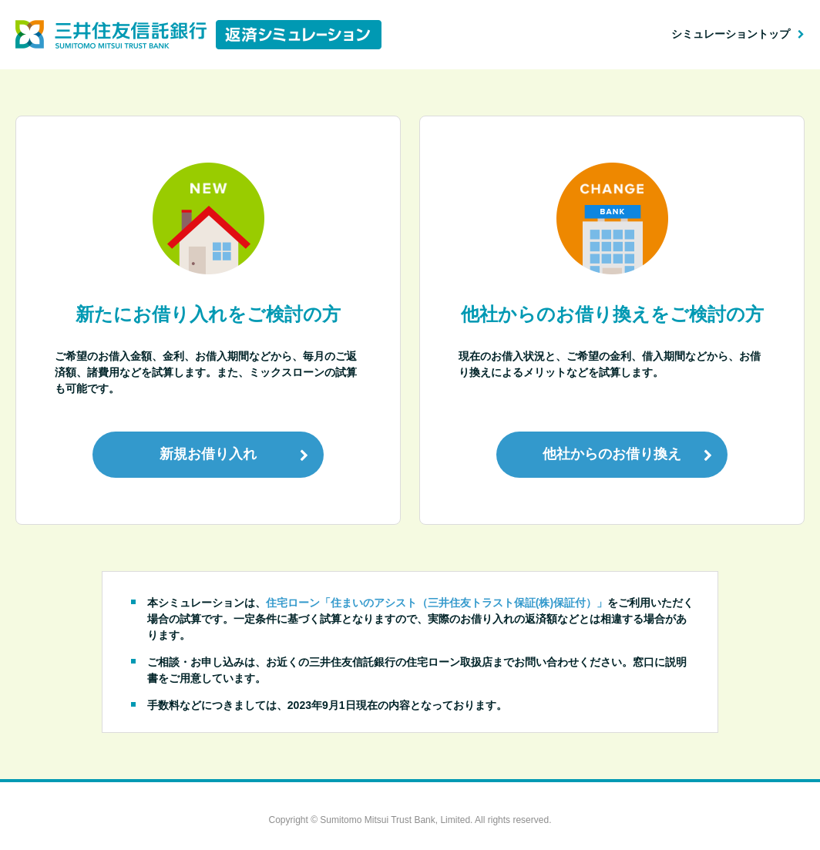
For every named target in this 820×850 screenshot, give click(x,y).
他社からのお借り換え (612, 454)
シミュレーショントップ (730, 34)
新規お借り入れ (208, 454)
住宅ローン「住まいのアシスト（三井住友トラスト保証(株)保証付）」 (436, 602)
